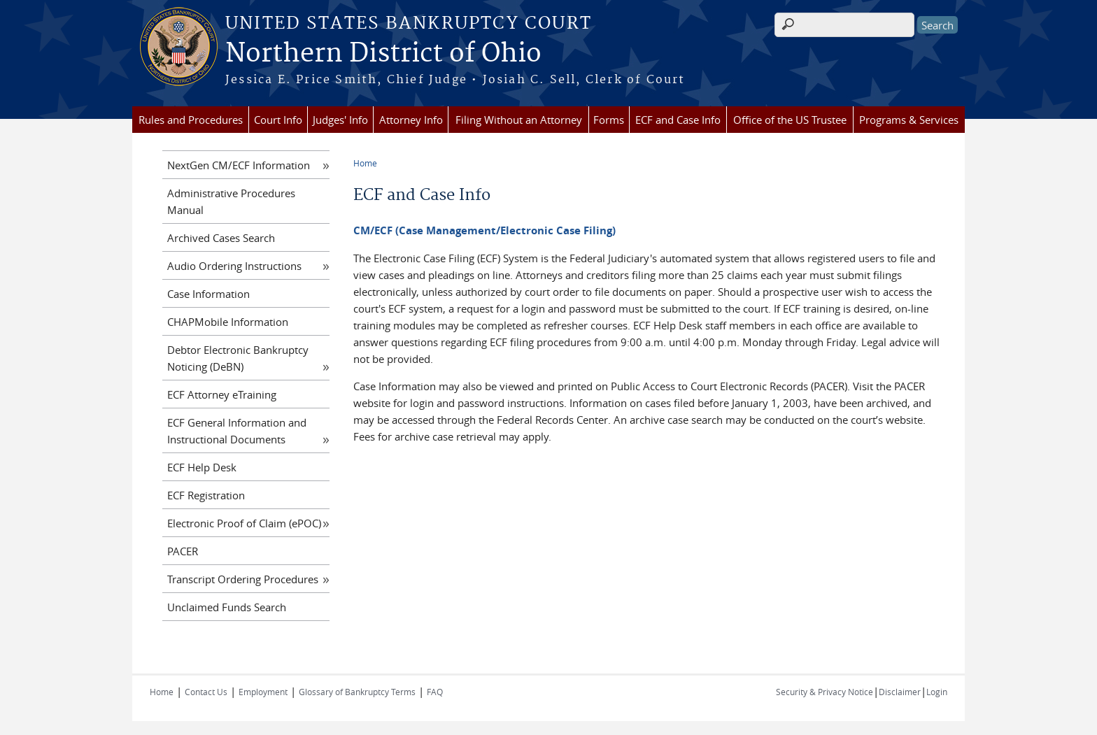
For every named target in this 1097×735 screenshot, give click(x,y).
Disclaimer (900, 691)
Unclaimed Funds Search (226, 607)
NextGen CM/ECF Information (238, 165)
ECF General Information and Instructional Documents (236, 430)
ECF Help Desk (201, 467)
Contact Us (206, 691)
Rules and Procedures (191, 120)
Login (936, 691)
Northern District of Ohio (383, 54)
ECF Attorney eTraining (221, 394)
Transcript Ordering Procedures (242, 579)
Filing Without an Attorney (518, 120)
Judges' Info (340, 120)
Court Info (278, 120)
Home (365, 163)
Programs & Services (908, 120)
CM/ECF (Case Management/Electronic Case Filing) (484, 230)
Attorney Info (411, 120)
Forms (608, 120)
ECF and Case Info (678, 120)
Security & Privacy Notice (824, 691)
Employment (263, 691)
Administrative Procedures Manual (231, 201)
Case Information (208, 294)
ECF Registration (206, 495)
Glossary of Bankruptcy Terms (357, 691)
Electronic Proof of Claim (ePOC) (244, 523)
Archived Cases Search (221, 238)
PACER (182, 551)
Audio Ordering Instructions (234, 266)
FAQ (435, 691)
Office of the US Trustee (790, 120)
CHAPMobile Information (227, 322)
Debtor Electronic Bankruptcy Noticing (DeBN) (238, 358)
